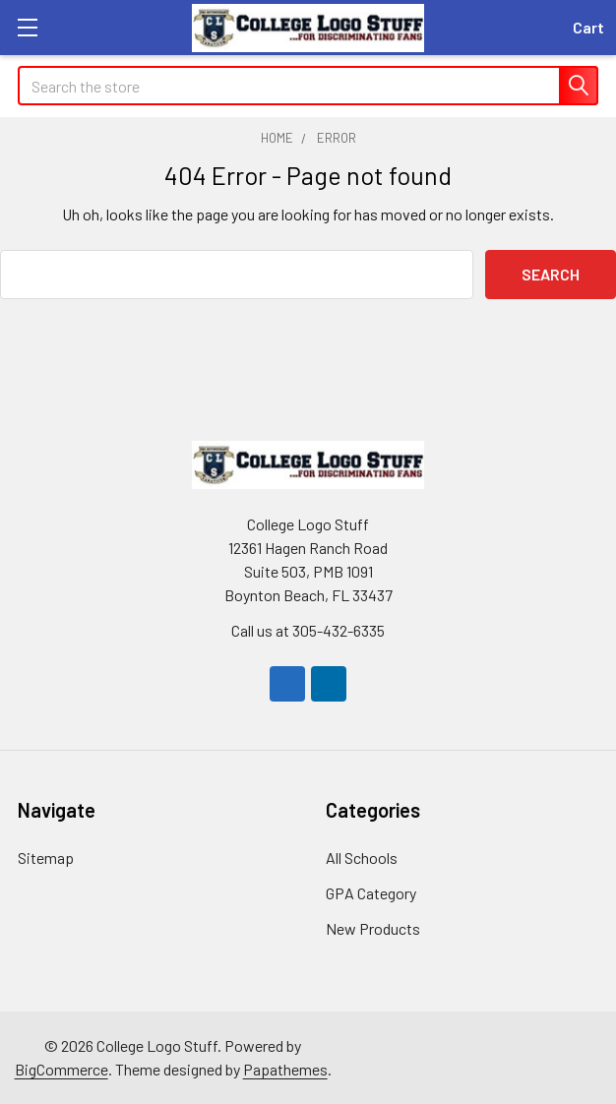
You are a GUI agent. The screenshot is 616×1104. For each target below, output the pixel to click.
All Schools (362, 857)
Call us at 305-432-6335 (308, 630)
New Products (373, 928)
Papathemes (285, 1069)
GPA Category (371, 893)
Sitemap (46, 857)
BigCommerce (61, 1069)
